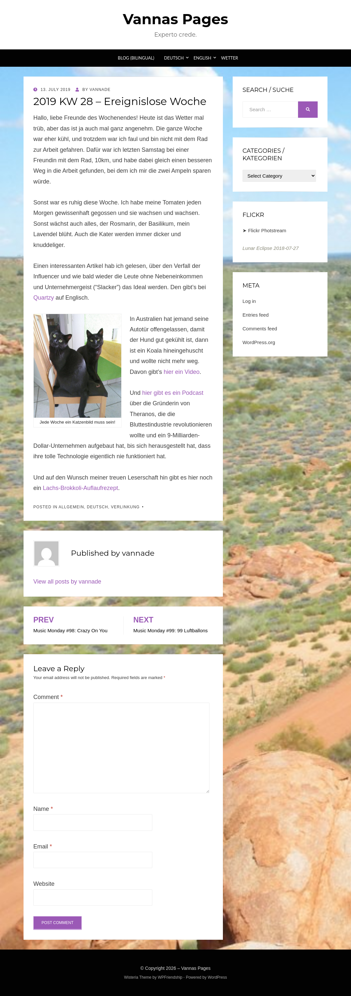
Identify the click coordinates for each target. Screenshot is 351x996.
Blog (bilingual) (136, 58)
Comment (48, 697)
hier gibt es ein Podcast (172, 393)
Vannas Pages (175, 19)
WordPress (217, 977)
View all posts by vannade (67, 581)
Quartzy (43, 297)
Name (43, 809)
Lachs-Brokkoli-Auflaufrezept (80, 488)
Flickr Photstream (267, 230)
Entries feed (255, 315)
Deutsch (174, 58)
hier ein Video (182, 372)
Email (42, 846)
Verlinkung (125, 507)
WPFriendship (170, 977)
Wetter (229, 58)
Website (44, 884)
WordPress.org (258, 342)
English (202, 58)
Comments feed (259, 328)
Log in (249, 301)
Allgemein (71, 507)
